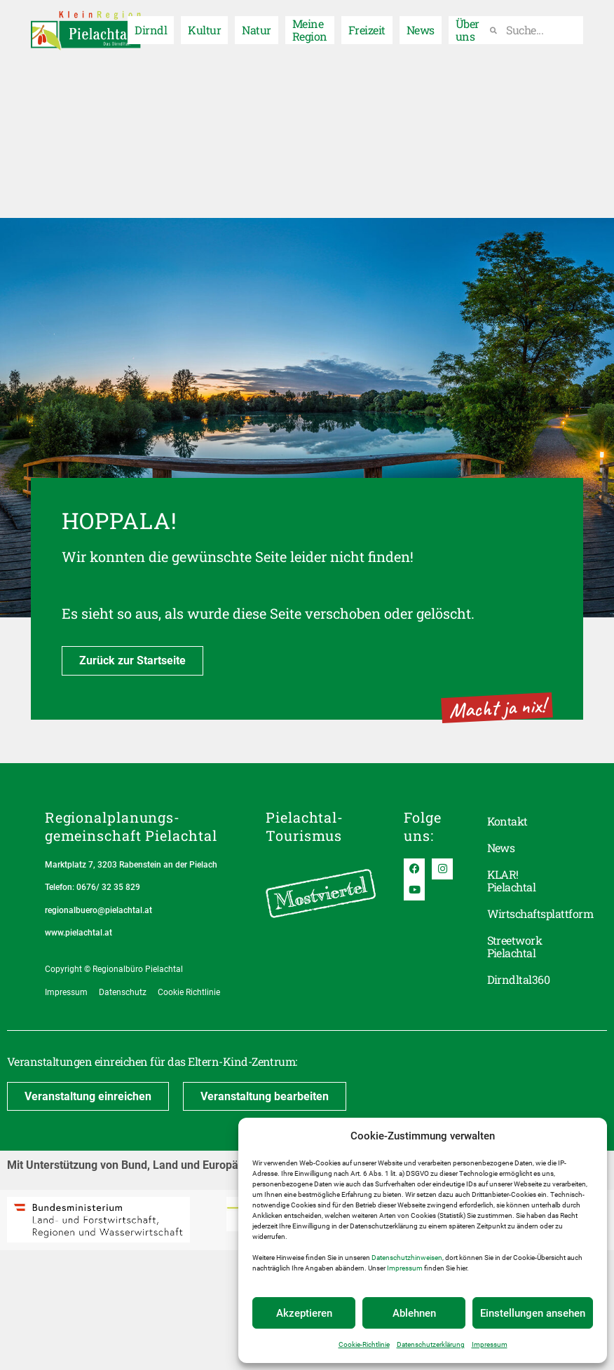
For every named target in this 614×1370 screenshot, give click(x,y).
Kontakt (507, 821)
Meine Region (309, 26)
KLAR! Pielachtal (511, 880)
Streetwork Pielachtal (515, 946)
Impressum (405, 1268)
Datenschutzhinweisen (406, 1257)
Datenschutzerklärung (431, 1344)
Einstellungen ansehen (532, 1313)
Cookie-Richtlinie (364, 1344)
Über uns (467, 26)
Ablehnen (414, 1313)
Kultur (204, 26)
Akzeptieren (304, 1313)
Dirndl (151, 26)
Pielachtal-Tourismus (304, 826)
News (421, 26)
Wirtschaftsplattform (528, 913)
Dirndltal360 (518, 979)
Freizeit (367, 26)
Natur (256, 26)
